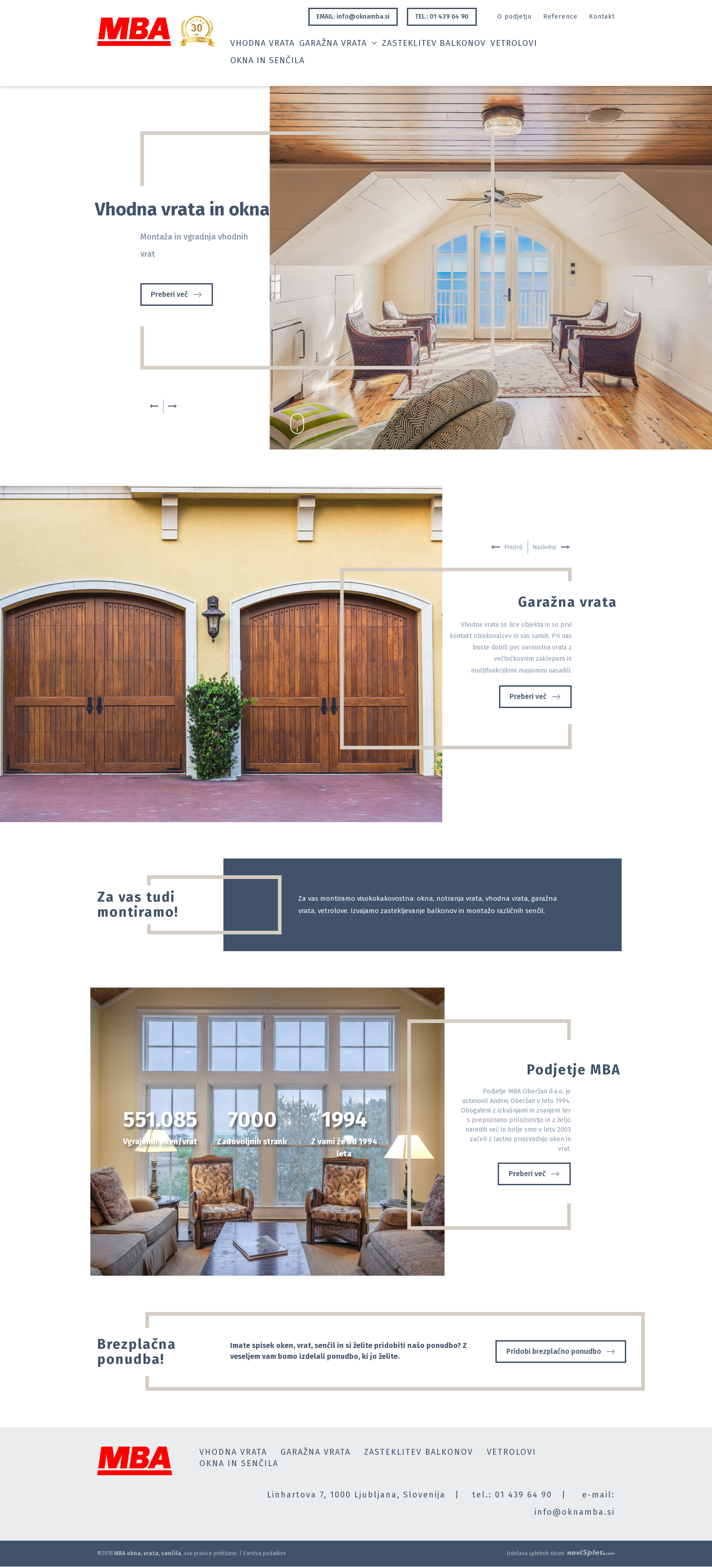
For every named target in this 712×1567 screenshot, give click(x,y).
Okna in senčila (267, 60)
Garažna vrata (338, 43)
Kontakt (602, 16)
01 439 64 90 (523, 1495)
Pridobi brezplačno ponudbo (560, 1351)
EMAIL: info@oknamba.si (353, 16)
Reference (560, 16)
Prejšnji (154, 406)
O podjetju (514, 16)
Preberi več (176, 294)
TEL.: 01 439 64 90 (442, 16)
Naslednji (172, 406)
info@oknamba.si (574, 1512)
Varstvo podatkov (264, 1553)
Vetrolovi (513, 43)
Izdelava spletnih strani (561, 1553)
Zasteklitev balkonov (434, 43)
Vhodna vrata (262, 43)
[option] (356, 267)
